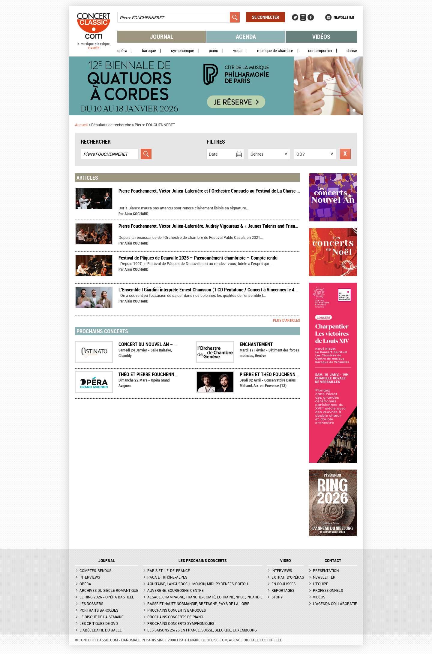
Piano (213, 51)
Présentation (326, 570)
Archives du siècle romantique (109, 590)
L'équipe (320, 583)
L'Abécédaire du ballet (102, 630)
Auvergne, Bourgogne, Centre (175, 590)
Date (213, 154)
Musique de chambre (275, 51)
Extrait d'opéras (288, 577)
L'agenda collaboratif (335, 603)
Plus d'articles (286, 320)
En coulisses (284, 583)
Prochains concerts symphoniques (180, 623)
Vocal (237, 51)
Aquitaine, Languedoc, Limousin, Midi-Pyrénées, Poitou (197, 583)
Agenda (246, 36)
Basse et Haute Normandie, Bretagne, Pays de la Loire (198, 603)
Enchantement (256, 344)
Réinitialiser (345, 154)
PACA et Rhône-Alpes (167, 577)
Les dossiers (91, 603)
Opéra (122, 51)
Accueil (81, 124)
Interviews (90, 577)
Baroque (149, 51)
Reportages (283, 590)
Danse (351, 51)
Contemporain (320, 51)
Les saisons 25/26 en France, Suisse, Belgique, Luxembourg (202, 630)
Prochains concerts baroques (176, 610)
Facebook (311, 17)
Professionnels (328, 590)
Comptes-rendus (95, 570)
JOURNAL (106, 560)
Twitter (295, 17)
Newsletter (344, 17)
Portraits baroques (99, 610)
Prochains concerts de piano (175, 616)
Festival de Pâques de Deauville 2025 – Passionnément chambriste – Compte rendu (198, 257)
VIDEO (285, 560)
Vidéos (321, 36)
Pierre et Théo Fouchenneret (272, 374)
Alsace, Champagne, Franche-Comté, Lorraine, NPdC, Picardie (204, 597)
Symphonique (182, 51)
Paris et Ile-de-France (168, 570)
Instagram (303, 17)
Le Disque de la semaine (102, 616)
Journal (161, 36)
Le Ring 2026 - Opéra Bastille (107, 597)
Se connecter (265, 17)
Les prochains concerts (202, 560)
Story (277, 597)
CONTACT (333, 560)
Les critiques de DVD (99, 623)
